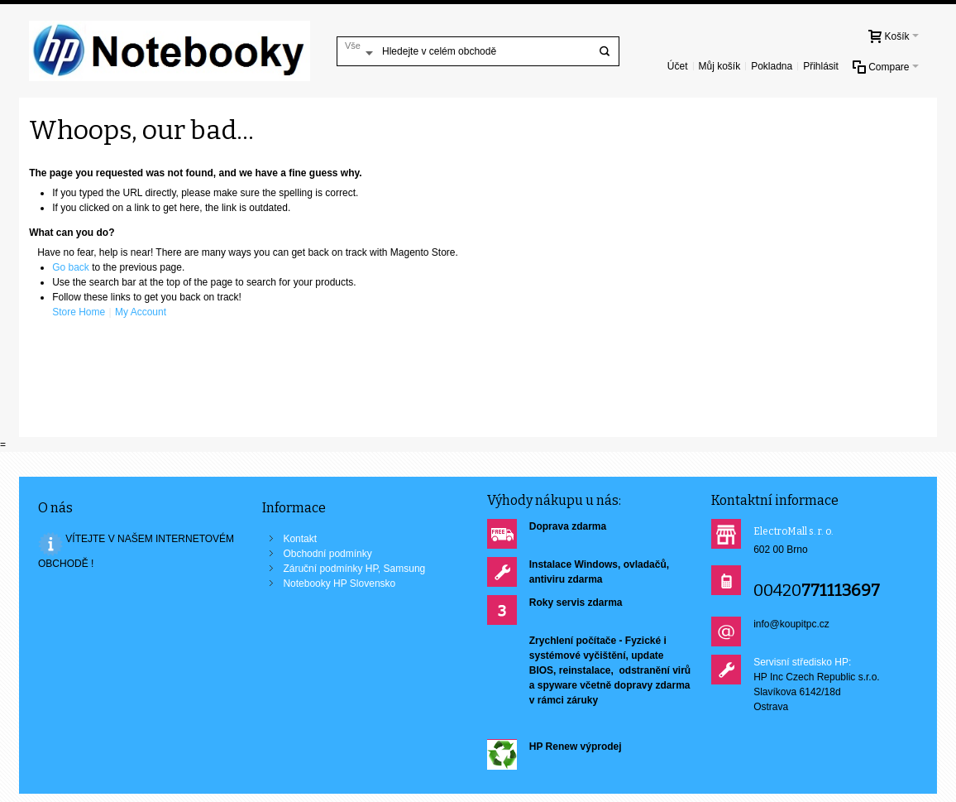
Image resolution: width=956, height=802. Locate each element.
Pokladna (771, 66)
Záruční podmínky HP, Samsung (354, 568)
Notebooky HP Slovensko (339, 583)
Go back (70, 267)
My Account (140, 312)
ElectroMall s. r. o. (793, 531)
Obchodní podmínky (327, 553)
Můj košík (719, 66)
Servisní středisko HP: (802, 662)
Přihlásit (821, 66)
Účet (677, 66)
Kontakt (300, 539)
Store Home (78, 312)
